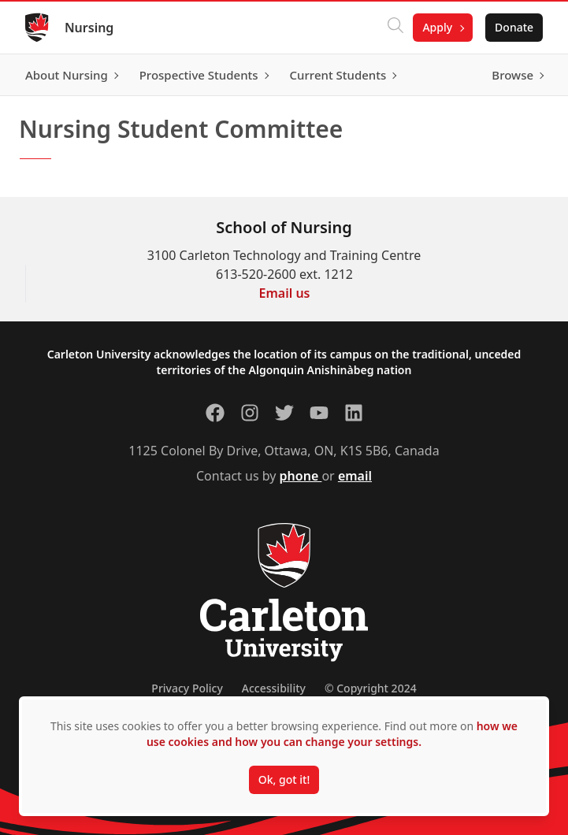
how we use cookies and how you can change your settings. (332, 733)
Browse (512, 75)
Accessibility (274, 688)
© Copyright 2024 (371, 688)
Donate (514, 27)
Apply (437, 27)
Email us (284, 293)
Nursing (89, 27)
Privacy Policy (186, 688)
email (355, 475)
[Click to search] (395, 27)
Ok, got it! (284, 779)
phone (301, 475)
